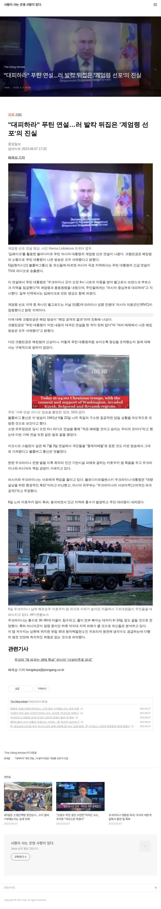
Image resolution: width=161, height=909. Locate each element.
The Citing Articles (19, 701)
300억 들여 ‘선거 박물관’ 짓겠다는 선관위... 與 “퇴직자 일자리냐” (45, 722)
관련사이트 (9, 887)
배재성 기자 (16, 157)
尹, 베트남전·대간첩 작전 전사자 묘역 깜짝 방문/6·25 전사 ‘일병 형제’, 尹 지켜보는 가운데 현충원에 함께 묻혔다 (70, 726)
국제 (11, 114)
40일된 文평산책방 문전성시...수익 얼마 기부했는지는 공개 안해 (44, 708)
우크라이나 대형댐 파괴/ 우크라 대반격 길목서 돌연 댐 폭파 (42, 717)
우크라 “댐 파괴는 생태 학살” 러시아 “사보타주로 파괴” (53, 659)
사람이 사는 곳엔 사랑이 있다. (23, 5)
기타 (18, 114)
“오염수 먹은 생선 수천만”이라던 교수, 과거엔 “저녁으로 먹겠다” (44, 713)
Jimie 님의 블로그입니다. (25, 848)
